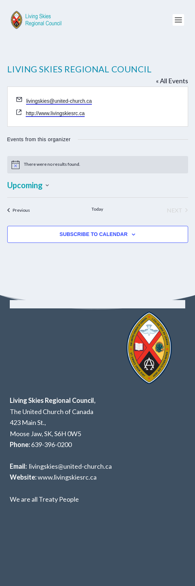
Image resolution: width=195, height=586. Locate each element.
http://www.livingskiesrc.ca (55, 113)
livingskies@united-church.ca (59, 101)
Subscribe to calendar (94, 234)
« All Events (172, 81)
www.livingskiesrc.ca (67, 477)
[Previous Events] (18, 210)
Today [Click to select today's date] (97, 209)
